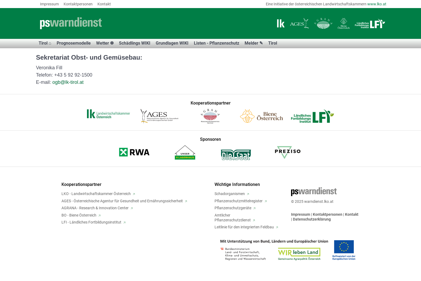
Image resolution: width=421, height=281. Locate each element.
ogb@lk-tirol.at (68, 82)
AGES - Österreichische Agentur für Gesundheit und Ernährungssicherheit (122, 201)
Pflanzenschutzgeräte (233, 208)
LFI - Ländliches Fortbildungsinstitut (91, 222)
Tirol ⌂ (45, 43)
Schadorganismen (230, 194)
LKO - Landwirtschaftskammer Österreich (96, 194)
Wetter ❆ (105, 43)
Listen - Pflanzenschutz (216, 43)
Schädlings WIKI (134, 43)
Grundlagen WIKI (172, 43)
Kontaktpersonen (78, 4)
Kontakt (104, 4)
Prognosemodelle (74, 43)
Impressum (49, 4)
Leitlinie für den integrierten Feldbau (244, 227)
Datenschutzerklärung (312, 219)
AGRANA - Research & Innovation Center (95, 208)
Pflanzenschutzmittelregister (239, 201)
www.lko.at (376, 4)
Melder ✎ (254, 43)
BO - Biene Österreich (78, 215)
